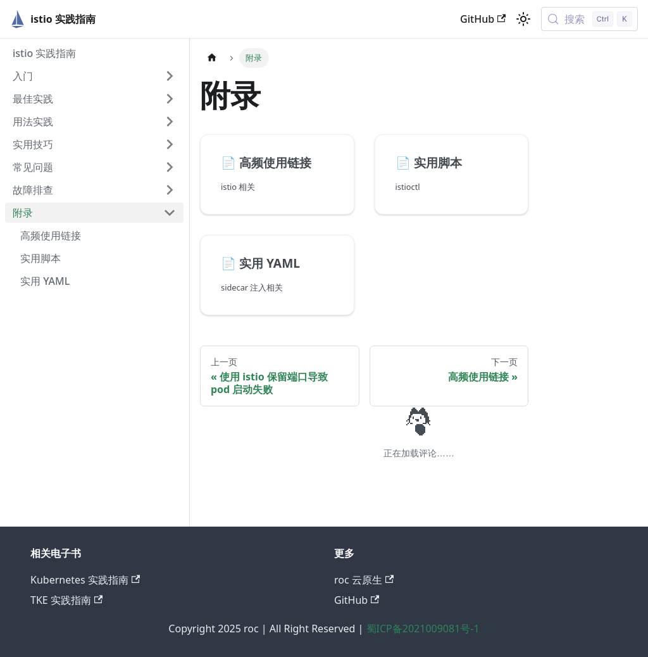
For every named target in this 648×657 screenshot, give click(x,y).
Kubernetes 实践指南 (85, 580)
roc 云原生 (364, 580)
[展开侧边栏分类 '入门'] (170, 76)
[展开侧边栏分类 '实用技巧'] (170, 144)
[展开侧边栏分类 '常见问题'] (170, 167)
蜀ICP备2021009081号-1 (423, 628)
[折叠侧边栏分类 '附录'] (170, 213)
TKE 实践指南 (66, 600)
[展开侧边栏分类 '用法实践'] (170, 121)
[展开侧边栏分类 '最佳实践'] (170, 99)
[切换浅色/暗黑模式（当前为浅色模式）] (523, 19)
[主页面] (212, 58)
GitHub (483, 19)
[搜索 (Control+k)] (589, 19)
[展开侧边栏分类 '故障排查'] (170, 190)
